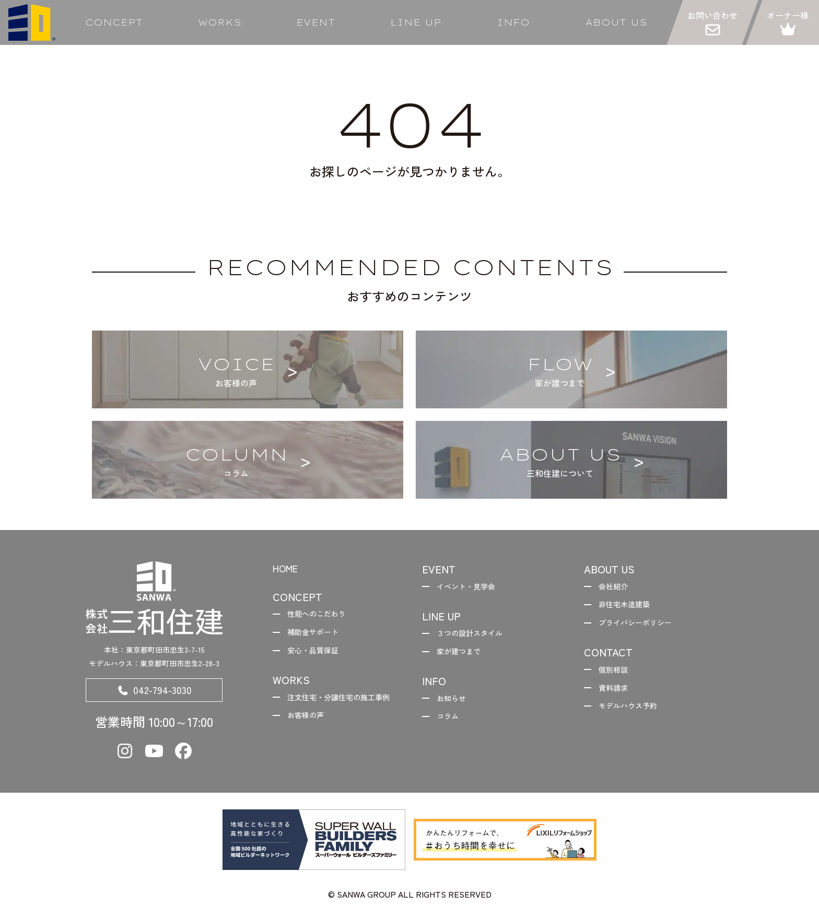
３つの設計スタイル (476, 636)
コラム (451, 725)
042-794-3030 (154, 692)
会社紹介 (617, 587)
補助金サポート (318, 636)
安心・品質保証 (318, 656)
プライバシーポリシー (642, 627)
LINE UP (415, 22)
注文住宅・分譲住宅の (331, 712)
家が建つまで (464, 656)
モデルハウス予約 (634, 716)
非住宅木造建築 (630, 607)
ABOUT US (616, 22)
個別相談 (617, 676)
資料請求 (617, 696)
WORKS (219, 22)
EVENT (315, 22)
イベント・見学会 (472, 587)
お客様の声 (310, 740)
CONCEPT (114, 22)
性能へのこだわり (322, 615)
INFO (513, 22)
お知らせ (455, 704)
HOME (287, 568)
